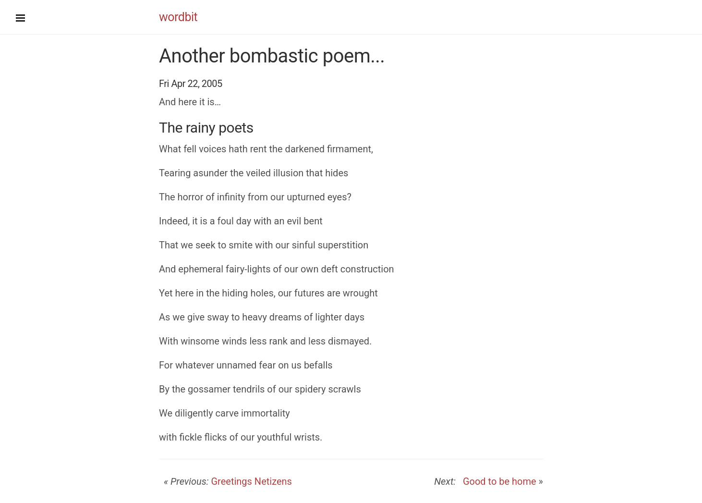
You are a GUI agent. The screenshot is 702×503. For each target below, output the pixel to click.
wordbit (178, 17)
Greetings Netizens (251, 481)
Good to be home (497, 481)
